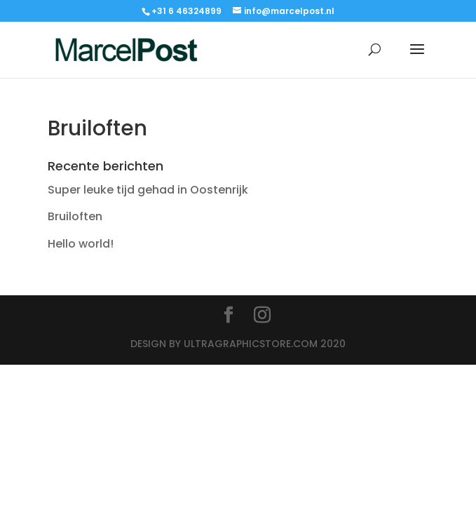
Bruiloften (75, 216)
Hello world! (81, 244)
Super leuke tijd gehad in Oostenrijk (148, 190)
